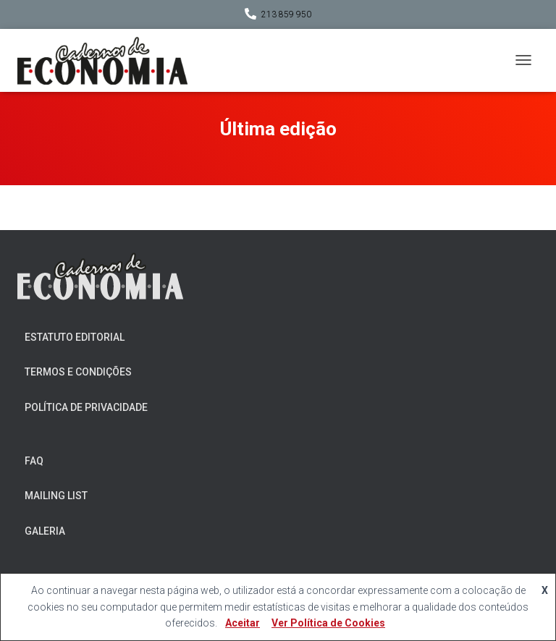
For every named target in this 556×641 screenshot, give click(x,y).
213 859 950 (286, 14)
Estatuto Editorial (75, 337)
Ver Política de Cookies (328, 623)
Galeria (45, 531)
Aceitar (242, 623)
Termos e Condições (78, 372)
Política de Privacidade (86, 407)
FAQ (34, 461)
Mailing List (56, 495)
